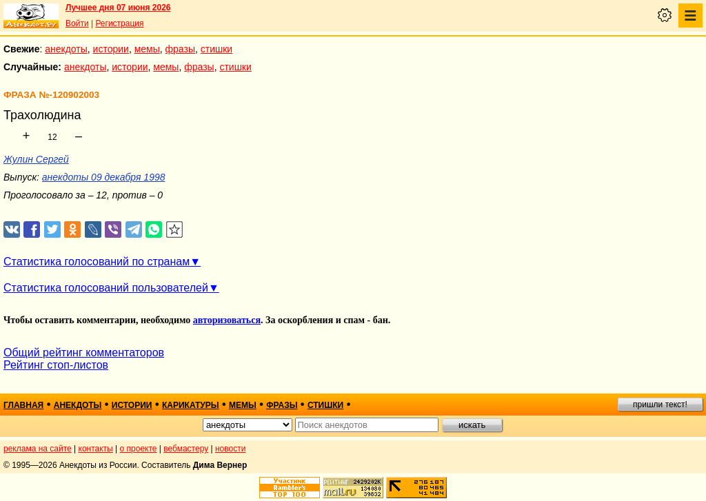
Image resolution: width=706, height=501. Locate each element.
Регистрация (119, 23)
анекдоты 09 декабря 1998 (103, 177)
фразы (180, 48)
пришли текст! (660, 404)
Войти (77, 23)
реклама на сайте (37, 448)
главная (23, 405)
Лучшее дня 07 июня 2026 (118, 7)
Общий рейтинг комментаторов (83, 352)
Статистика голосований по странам (96, 261)
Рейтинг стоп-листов (55, 365)
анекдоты (66, 48)
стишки (216, 48)
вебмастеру (185, 448)
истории (111, 48)
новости (230, 448)
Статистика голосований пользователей (105, 288)
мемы (147, 48)
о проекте (138, 448)
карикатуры (190, 405)
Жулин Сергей (36, 159)
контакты (96, 448)
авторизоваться (227, 320)
